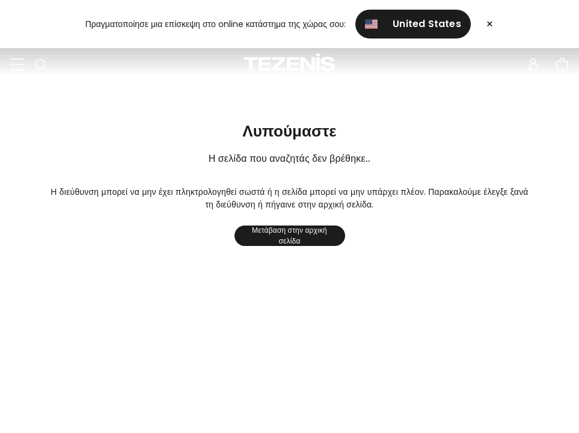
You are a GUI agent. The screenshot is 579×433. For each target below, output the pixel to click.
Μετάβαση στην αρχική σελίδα (289, 236)
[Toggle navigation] (17, 65)
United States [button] (413, 24)
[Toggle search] (41, 65)
